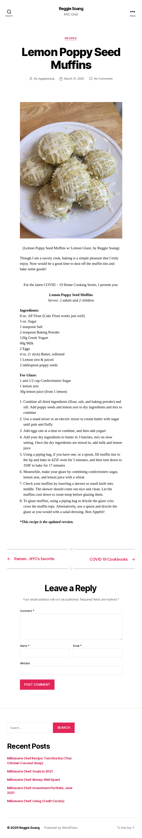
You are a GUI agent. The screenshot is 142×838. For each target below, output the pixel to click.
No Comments (104, 79)
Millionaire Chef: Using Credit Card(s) (35, 801)
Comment (27, 611)
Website (25, 664)
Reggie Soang (71, 9)
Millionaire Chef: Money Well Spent (33, 780)
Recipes (71, 38)
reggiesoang (46, 79)
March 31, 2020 (74, 79)
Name (25, 646)
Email (77, 646)
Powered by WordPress (61, 828)
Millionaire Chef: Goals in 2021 (30, 772)
